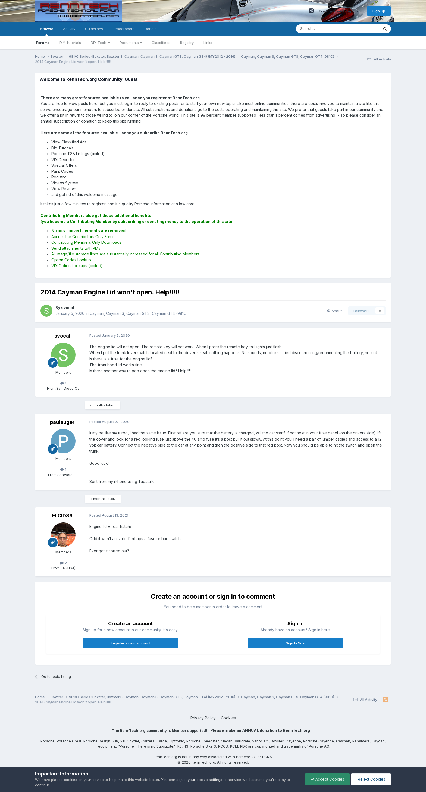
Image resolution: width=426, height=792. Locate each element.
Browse (46, 31)
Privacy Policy (203, 718)
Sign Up (378, 11)
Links (207, 42)
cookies (70, 779)
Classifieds (161, 42)
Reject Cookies (371, 779)
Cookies (228, 718)
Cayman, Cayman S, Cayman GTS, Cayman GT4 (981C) (139, 313)
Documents (131, 42)
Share (334, 311)
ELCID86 (62, 515)
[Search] (323, 28)
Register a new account (131, 643)
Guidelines (94, 29)
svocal (62, 336)
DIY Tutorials (70, 42)
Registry (187, 42)
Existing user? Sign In (340, 11)
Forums (43, 42)
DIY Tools (100, 42)
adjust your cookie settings (199, 779)
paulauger (62, 422)
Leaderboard (124, 29)
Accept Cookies (327, 779)
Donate (151, 29)
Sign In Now (295, 643)
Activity (69, 29)
